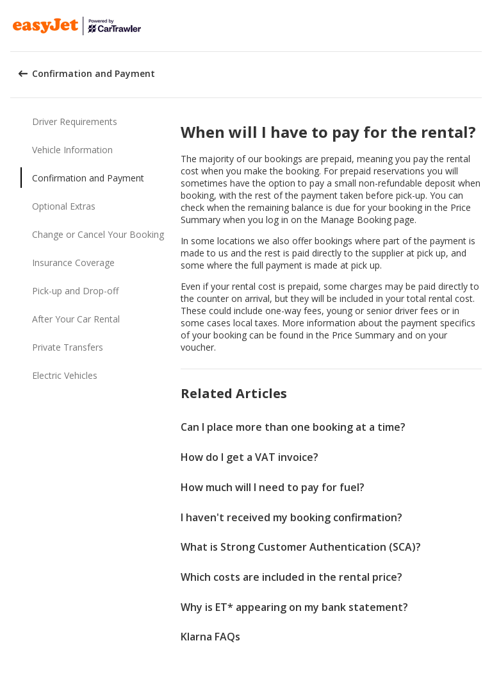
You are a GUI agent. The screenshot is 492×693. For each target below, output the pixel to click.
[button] (478, 25)
